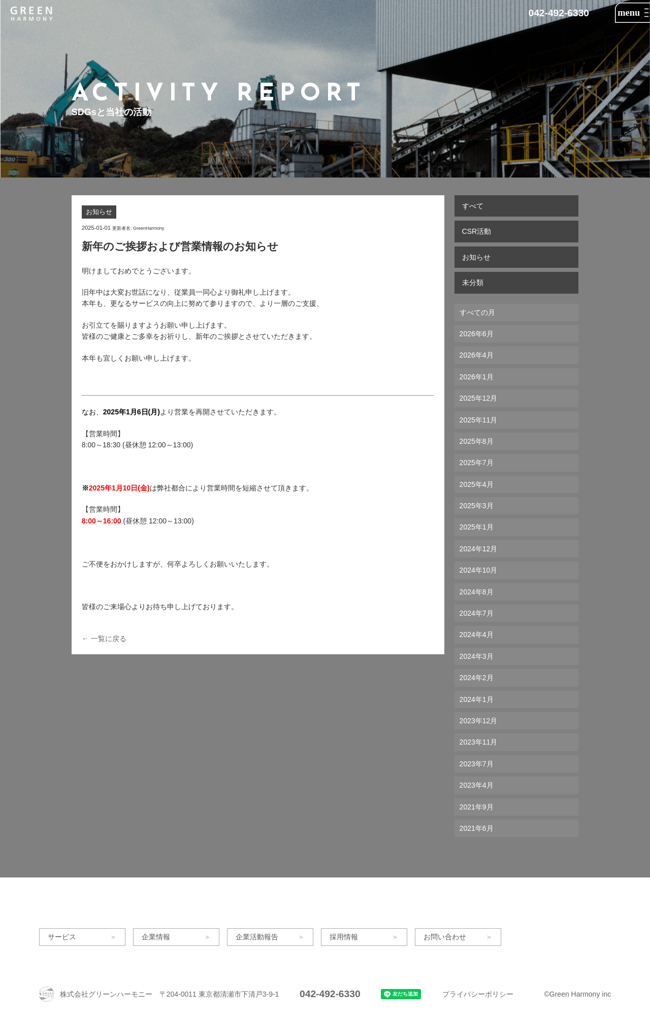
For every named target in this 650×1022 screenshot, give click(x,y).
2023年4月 (477, 785)
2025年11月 (479, 420)
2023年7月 (477, 764)
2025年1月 (477, 527)
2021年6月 (477, 828)
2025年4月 (477, 484)
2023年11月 (479, 742)
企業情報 (156, 937)
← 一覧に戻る (104, 639)
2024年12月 (479, 549)
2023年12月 (479, 721)
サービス (62, 937)
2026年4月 (477, 355)
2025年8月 (477, 441)
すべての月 (477, 312)
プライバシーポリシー (477, 994)
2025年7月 (477, 463)
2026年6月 (477, 334)
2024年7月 (477, 613)
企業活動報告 (257, 937)
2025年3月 (477, 506)
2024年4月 (477, 634)
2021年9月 (477, 807)
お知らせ (476, 257)
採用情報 (344, 937)
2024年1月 (477, 699)
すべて (472, 206)
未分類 (472, 282)
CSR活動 (477, 231)
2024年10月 (479, 570)
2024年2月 (477, 678)
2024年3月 (477, 656)
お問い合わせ (445, 937)
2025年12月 (479, 398)
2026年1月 (477, 377)
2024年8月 (477, 592)
